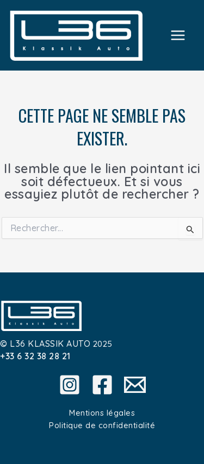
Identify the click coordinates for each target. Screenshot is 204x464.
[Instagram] (70, 385)
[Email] (135, 385)
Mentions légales (102, 413)
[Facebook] (102, 385)
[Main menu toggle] (178, 35)
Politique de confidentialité (102, 425)
